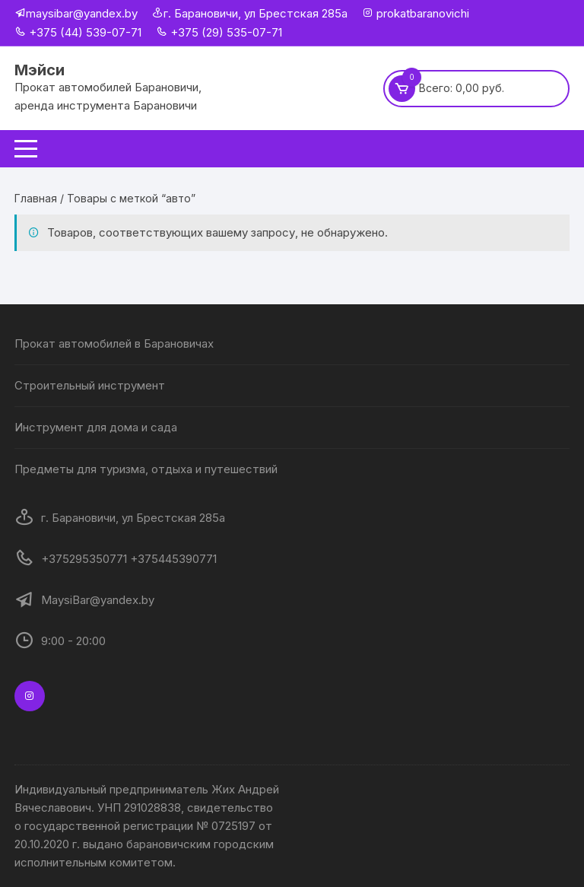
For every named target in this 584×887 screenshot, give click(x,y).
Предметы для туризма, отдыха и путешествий (146, 469)
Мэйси (39, 70)
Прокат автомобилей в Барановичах (114, 343)
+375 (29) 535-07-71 (219, 32)
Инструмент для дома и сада (95, 427)
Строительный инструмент (89, 385)
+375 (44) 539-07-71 (77, 32)
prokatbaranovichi (421, 13)
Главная (35, 198)
